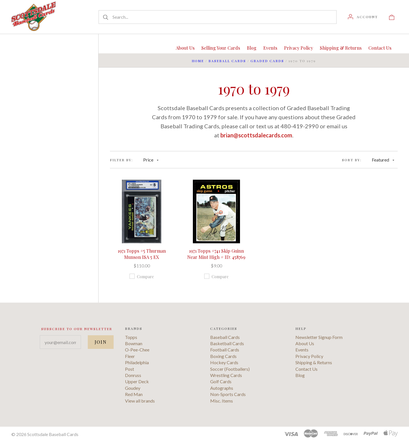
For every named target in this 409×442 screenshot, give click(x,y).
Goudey (132, 388)
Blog (251, 48)
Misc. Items (221, 400)
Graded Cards (267, 60)
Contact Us (379, 48)
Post (129, 369)
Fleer (130, 356)
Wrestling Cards (226, 375)
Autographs (221, 388)
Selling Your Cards (220, 48)
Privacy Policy (298, 48)
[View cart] (391, 17)
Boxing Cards (223, 356)
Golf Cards (220, 381)
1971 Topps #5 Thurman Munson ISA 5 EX (142, 254)
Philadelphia (137, 362)
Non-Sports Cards (228, 394)
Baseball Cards (227, 60)
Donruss (133, 375)
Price (150, 159)
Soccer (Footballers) (230, 369)
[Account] (363, 17)
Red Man (134, 394)
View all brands (140, 400)
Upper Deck (137, 381)
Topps (131, 337)
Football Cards (224, 349)
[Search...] (218, 17)
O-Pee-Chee (137, 349)
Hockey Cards (224, 362)
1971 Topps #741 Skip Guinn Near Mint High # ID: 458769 (216, 254)
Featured (383, 159)
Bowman (133, 343)
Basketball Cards (227, 343)
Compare (142, 276)
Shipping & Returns (341, 48)
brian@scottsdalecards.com (256, 135)
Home (198, 60)
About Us (185, 48)
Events (270, 48)
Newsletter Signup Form (319, 337)
